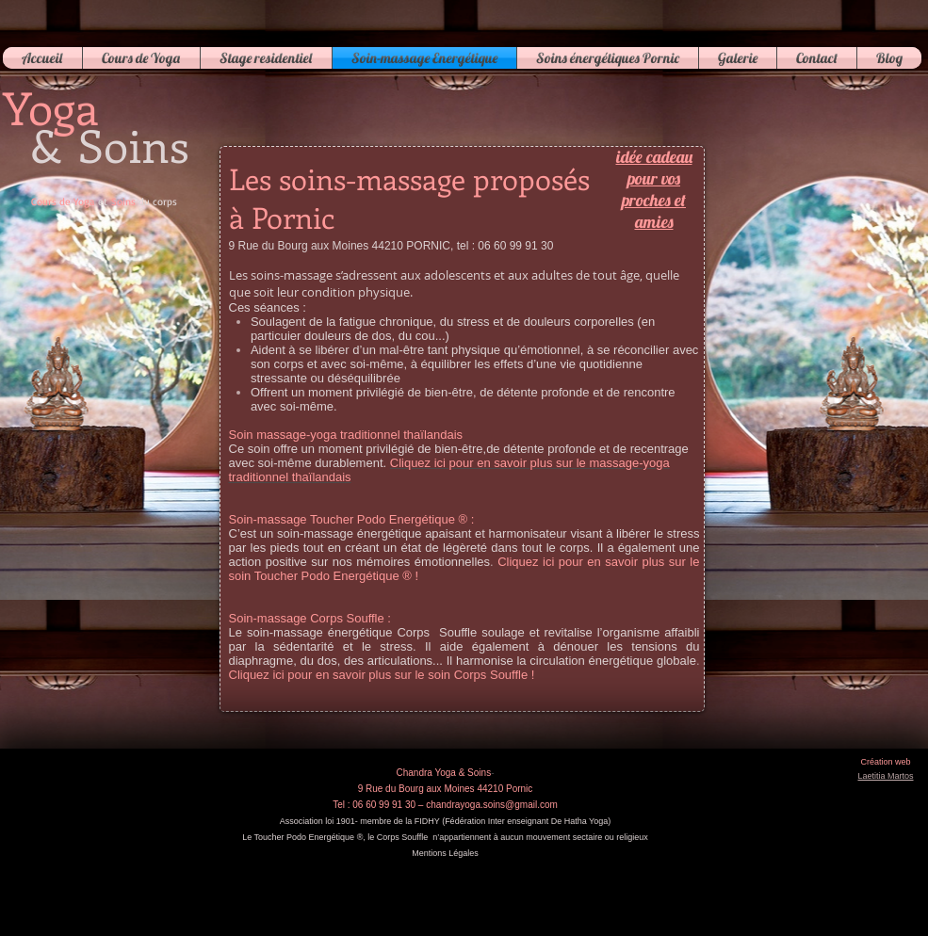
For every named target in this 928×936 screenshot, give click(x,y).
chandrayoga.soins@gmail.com (492, 804)
